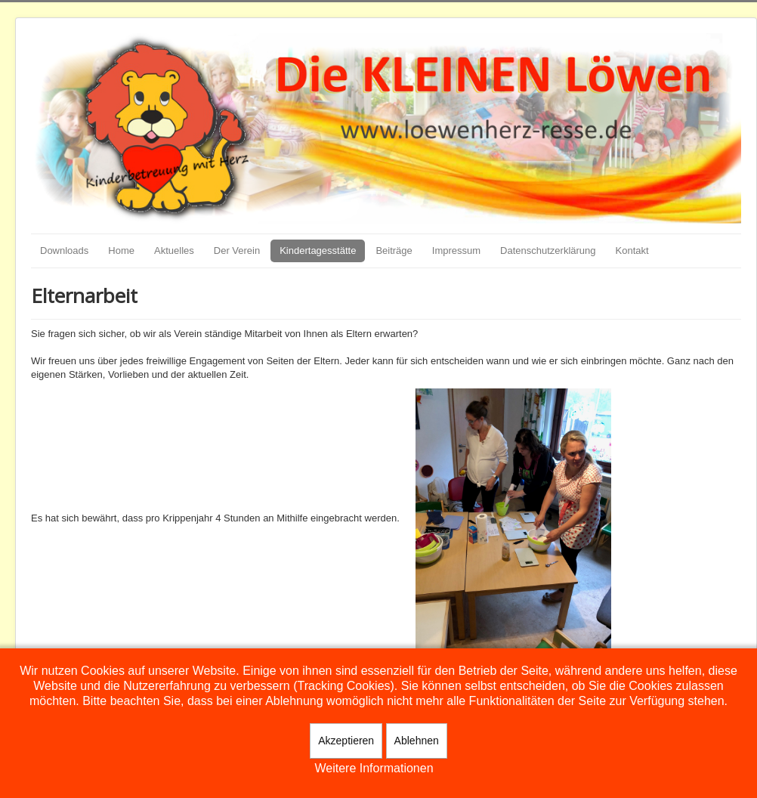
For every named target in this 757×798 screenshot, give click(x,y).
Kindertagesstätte (318, 250)
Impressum (456, 250)
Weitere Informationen (373, 768)
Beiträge (393, 250)
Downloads (64, 250)
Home (121, 250)
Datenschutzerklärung (547, 250)
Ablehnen (416, 741)
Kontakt (632, 250)
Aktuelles (174, 250)
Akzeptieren (346, 741)
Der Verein (237, 250)
